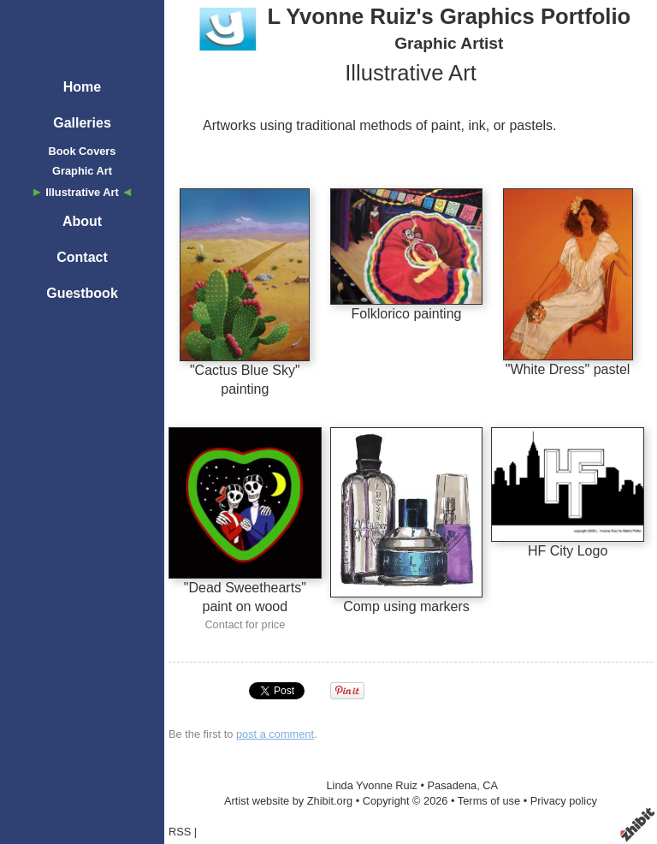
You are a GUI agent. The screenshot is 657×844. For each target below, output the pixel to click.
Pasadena (452, 785)
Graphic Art (82, 170)
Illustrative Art (82, 192)
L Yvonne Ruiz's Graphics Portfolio (448, 16)
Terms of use (489, 800)
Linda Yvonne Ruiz (371, 785)
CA (490, 785)
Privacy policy (563, 800)
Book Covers (82, 151)
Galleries (82, 123)
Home (82, 87)
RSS (180, 831)
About (82, 221)
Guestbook (82, 293)
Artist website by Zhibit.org (288, 800)
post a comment (275, 734)
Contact (82, 257)
